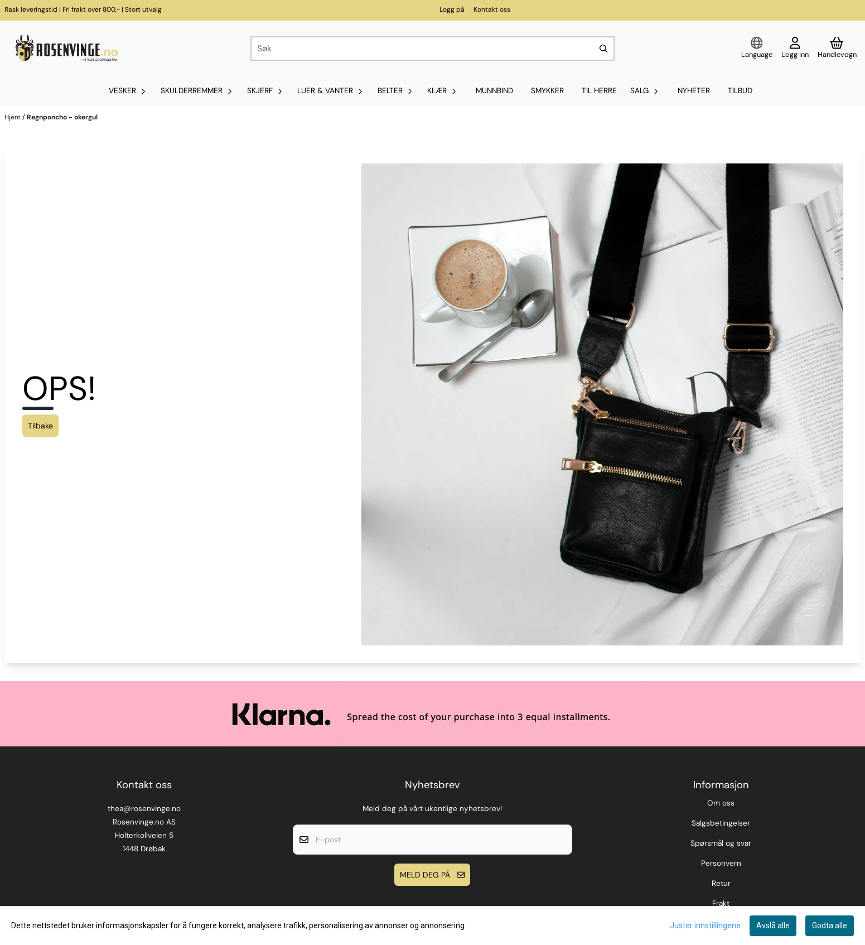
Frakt (720, 903)
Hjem (13, 117)
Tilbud (740, 90)
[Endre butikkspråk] (757, 48)
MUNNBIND (494, 90)
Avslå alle (773, 925)
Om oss (720, 803)
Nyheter (694, 90)
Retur (721, 883)
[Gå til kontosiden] (795, 48)
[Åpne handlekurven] (837, 48)
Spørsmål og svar (720, 843)
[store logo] (65, 48)
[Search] (603, 48)
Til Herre (599, 90)
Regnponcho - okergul (62, 117)
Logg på (452, 9)
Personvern (721, 863)
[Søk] (432, 48)
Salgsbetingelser (721, 823)
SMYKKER (547, 90)
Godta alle (829, 925)
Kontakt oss (491, 9)
